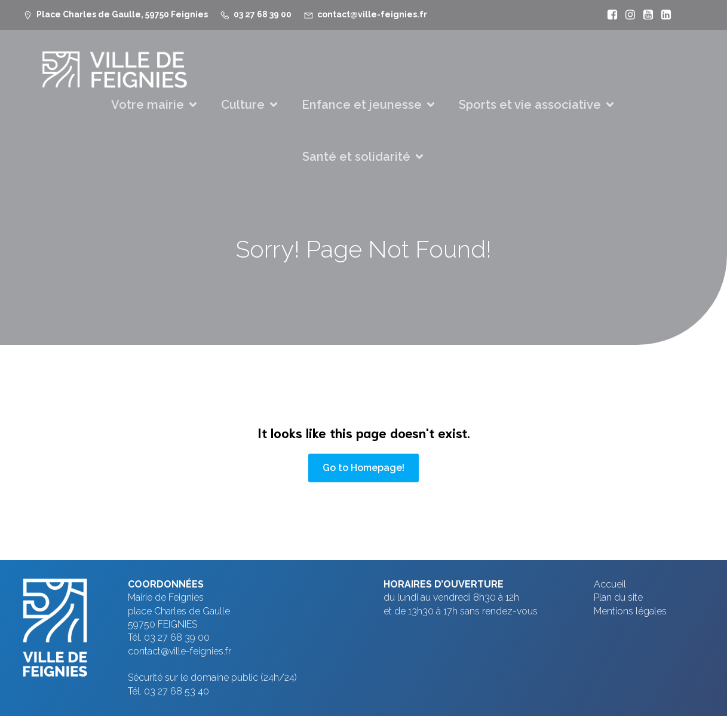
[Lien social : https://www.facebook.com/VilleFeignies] (609, 15)
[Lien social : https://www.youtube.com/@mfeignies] (645, 15)
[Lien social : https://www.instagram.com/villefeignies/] (627, 15)
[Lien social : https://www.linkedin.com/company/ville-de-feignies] (663, 15)
